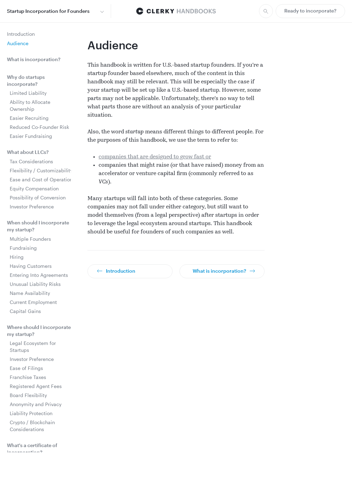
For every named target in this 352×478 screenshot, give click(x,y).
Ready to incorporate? (310, 11)
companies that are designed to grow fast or (155, 157)
